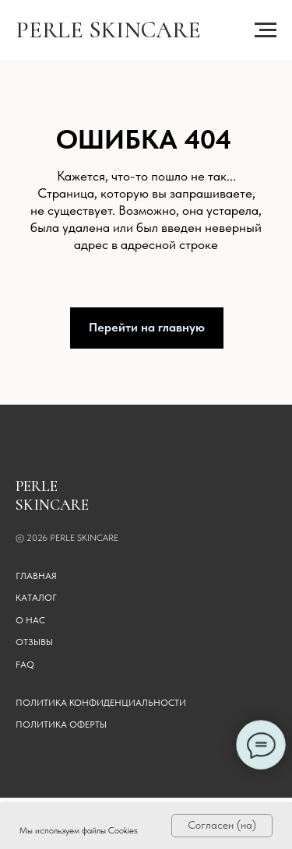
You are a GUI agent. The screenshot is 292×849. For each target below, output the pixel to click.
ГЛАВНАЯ (36, 575)
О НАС (30, 620)
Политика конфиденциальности (101, 702)
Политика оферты (61, 724)
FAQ (25, 664)
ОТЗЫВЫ (34, 642)
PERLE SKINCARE (108, 30)
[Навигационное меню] (265, 30)
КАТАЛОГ (36, 597)
